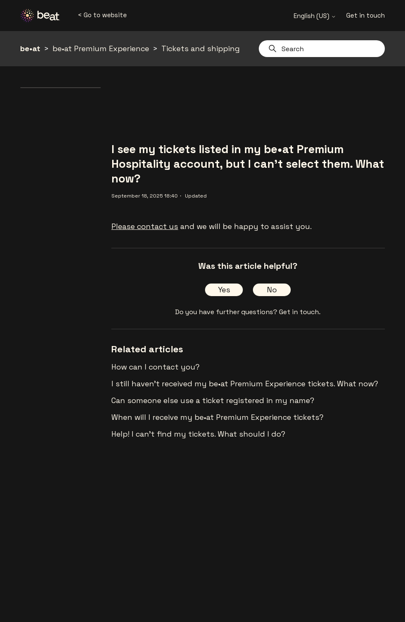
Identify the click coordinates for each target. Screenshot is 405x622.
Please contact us (144, 226)
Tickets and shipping (200, 48)
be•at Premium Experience (101, 48)
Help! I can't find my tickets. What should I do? (198, 434)
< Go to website (102, 15)
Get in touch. (300, 311)
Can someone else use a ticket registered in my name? (212, 400)
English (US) (315, 15)
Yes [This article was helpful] (224, 289)
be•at (30, 48)
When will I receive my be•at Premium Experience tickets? (217, 417)
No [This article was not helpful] (272, 289)
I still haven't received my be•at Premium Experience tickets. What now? (244, 383)
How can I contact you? (155, 367)
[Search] (322, 48)
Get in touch (365, 15)
